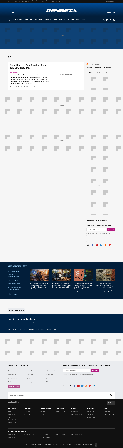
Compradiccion (91, 417)
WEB (72, 20)
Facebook (111, 20)
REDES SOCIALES (51, 20)
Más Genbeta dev (14, 294)
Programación (107, 67)
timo (54, 329)
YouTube (99, 70)
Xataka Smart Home (14, 419)
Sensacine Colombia (45, 437)
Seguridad (30, 374)
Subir (109, 403)
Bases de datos (13, 280)
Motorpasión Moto (76, 414)
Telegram (114, 20)
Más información (64, 446)
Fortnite (98, 72)
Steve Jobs (98, 67)
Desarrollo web (13, 271)
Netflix (105, 72)
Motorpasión (74, 411)
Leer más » (28, 83)
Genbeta (61, 10)
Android (91, 72)
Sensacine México (45, 434)
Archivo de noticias (17, 310)
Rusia (106, 70)
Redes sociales (40, 329)
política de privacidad (87, 374)
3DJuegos (27, 411)
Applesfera (11, 417)
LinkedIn (88, 248)
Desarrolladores (14, 284)
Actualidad (14, 72)
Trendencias (90, 411)
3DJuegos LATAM (29, 434)
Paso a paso (22, 329)
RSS (105, 244)
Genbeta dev (17, 265)
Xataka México (12, 434)
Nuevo (109, 13)
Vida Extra (27, 414)
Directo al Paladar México (60, 435)
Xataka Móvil (11, 414)
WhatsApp (30, 382)
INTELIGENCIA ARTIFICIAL (34, 20)
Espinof (42, 414)
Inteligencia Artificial (51, 382)
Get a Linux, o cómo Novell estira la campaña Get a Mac (28, 66)
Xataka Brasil (12, 437)
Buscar (111, 395)
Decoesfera (90, 414)
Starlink (113, 70)
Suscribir (111, 229)
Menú (13, 13)
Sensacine (43, 411)
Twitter (104, 20)
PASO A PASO (81, 20)
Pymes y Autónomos (108, 414)
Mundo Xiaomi (12, 422)
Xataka (10, 411)
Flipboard (107, 20)
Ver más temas (14, 386)
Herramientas (12, 374)
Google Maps (90, 70)
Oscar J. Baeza (20, 86)
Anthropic (89, 67)
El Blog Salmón (107, 411)
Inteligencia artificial (51, 371)
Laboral (49, 329)
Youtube (96, 244)
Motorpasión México (77, 434)
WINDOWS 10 (64, 20)
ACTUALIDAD (17, 20)
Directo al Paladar (60, 411)
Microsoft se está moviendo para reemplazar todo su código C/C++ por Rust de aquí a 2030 (61, 285)
